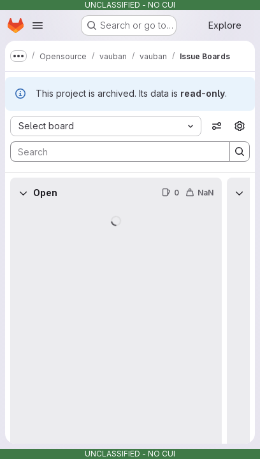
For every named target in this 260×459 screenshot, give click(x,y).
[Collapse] (23, 193)
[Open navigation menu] (37, 25)
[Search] (114, 151)
